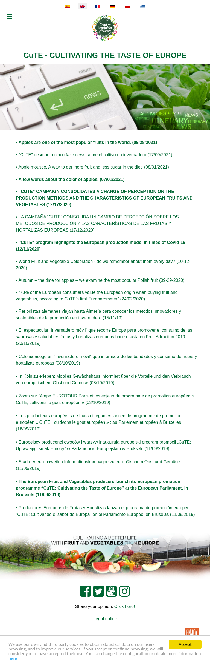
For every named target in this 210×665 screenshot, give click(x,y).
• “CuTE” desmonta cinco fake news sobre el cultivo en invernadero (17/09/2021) (94, 154)
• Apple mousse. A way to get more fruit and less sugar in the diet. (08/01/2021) (92, 167)
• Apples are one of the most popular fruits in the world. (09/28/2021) (86, 142)
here (12, 658)
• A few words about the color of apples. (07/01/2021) (70, 179)
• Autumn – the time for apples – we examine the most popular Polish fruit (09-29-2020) (100, 280)
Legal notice (105, 618)
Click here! (124, 606)
